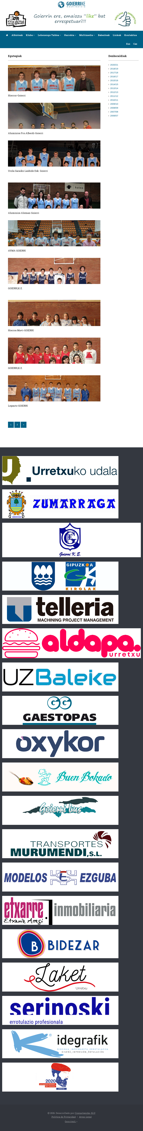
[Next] (24, 425)
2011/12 (114, 96)
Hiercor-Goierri (17, 95)
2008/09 (114, 108)
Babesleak (104, 35)
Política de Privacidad (63, 1116)
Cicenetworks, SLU (85, 1113)
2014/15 (114, 84)
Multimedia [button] (87, 35)
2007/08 (114, 111)
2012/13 (114, 92)
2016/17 (114, 76)
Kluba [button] (30, 35)
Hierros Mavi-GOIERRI (21, 330)
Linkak (117, 35)
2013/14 (114, 88)
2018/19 (114, 68)
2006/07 (114, 115)
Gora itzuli (71, 1121)
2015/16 (114, 80)
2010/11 (114, 100)
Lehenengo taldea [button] (49, 35)
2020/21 (114, 64)
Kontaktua (130, 35)
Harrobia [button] (70, 35)
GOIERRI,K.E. (15, 288)
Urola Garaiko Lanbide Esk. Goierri (28, 170)
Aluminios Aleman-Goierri (23, 212)
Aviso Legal (85, 1116)
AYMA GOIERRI (17, 250)
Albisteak (17, 35)
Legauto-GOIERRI (18, 405)
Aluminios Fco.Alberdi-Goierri (25, 133)
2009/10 (114, 104)
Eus (128, 43)
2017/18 (114, 72)
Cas (135, 43)
